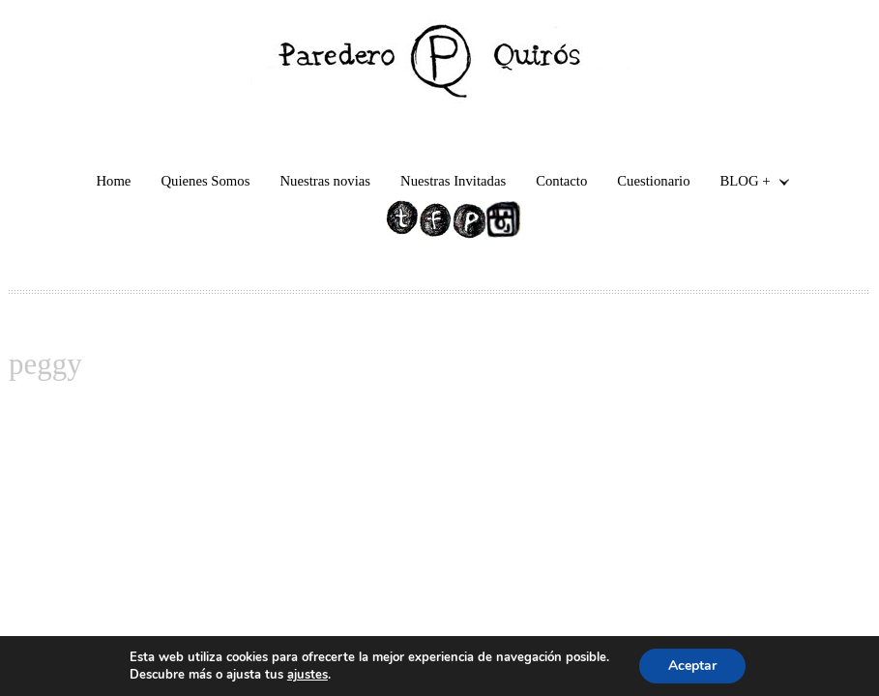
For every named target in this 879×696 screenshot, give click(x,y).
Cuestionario (653, 180)
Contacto (561, 180)
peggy (45, 364)
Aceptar (692, 665)
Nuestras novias (324, 180)
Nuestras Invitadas (453, 180)
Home (113, 180)
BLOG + (747, 183)
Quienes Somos (205, 180)
